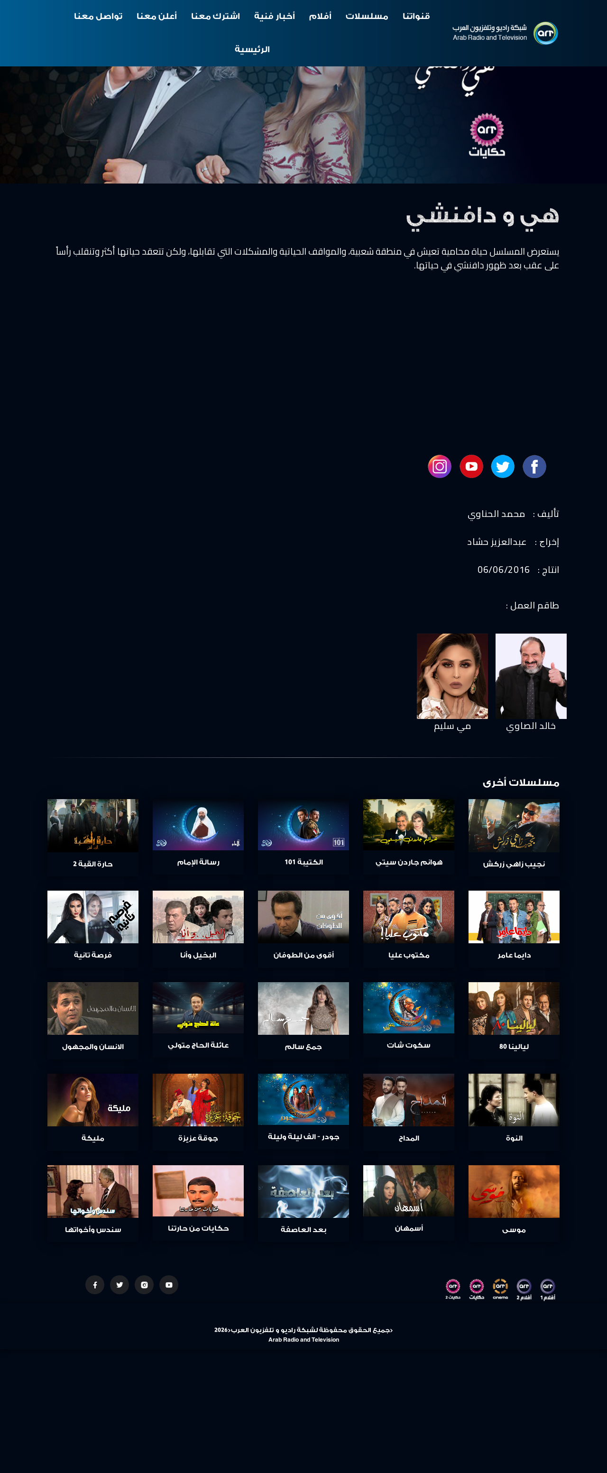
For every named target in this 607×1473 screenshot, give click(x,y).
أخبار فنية (274, 16)
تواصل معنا (98, 16)
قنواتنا (416, 16)
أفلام (320, 16)
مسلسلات (367, 16)
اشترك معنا (215, 16)
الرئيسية (252, 49)
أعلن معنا (157, 16)
